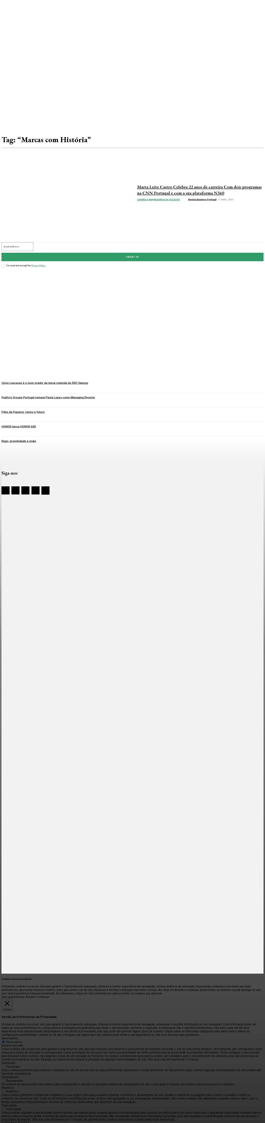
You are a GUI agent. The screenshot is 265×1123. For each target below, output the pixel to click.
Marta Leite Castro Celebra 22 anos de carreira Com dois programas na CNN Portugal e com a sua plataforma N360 (196, 189)
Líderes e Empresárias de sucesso (158, 202)
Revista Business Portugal (202, 202)
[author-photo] (185, 203)
